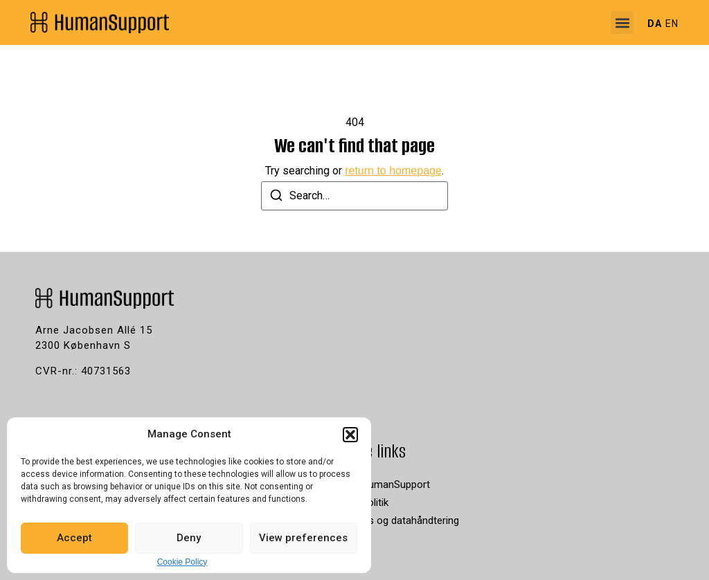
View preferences (303, 538)
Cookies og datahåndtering (397, 520)
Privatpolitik (362, 502)
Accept (74, 538)
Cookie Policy (182, 562)
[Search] (276, 197)
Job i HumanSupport (383, 484)
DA (654, 23)
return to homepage (393, 170)
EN (672, 23)
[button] (350, 435)
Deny (189, 538)
